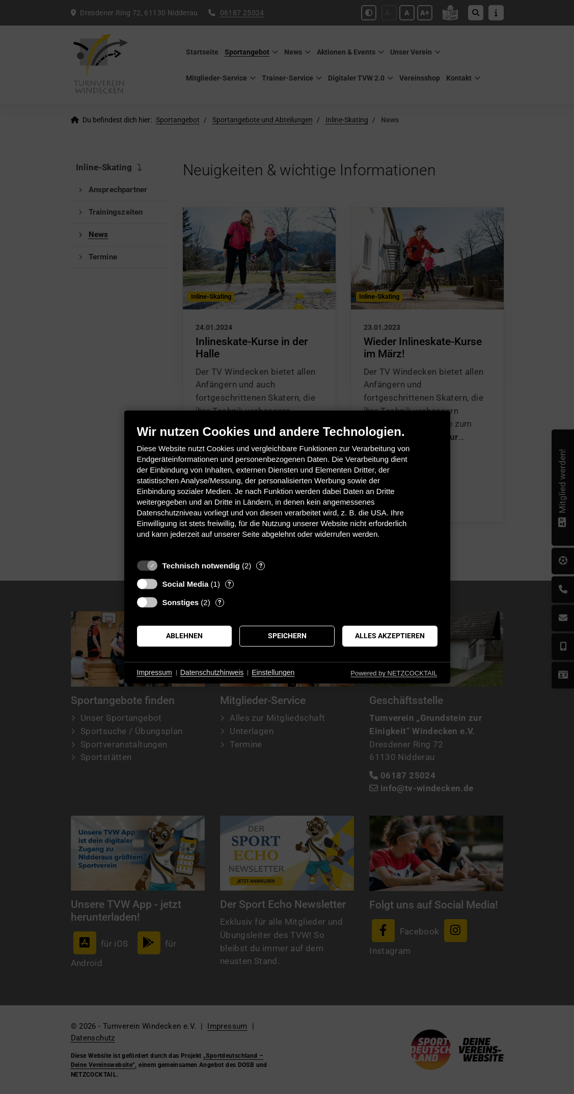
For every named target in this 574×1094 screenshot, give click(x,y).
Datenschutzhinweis (212, 672)
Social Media (185, 584)
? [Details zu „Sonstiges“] (219, 602)
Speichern (287, 636)
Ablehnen (184, 636)
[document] (287, 489)
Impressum (154, 672)
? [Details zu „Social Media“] (229, 584)
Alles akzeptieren (390, 636)
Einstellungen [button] (273, 672)
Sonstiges (180, 602)
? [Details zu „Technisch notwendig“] (260, 565)
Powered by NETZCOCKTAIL (393, 673)
